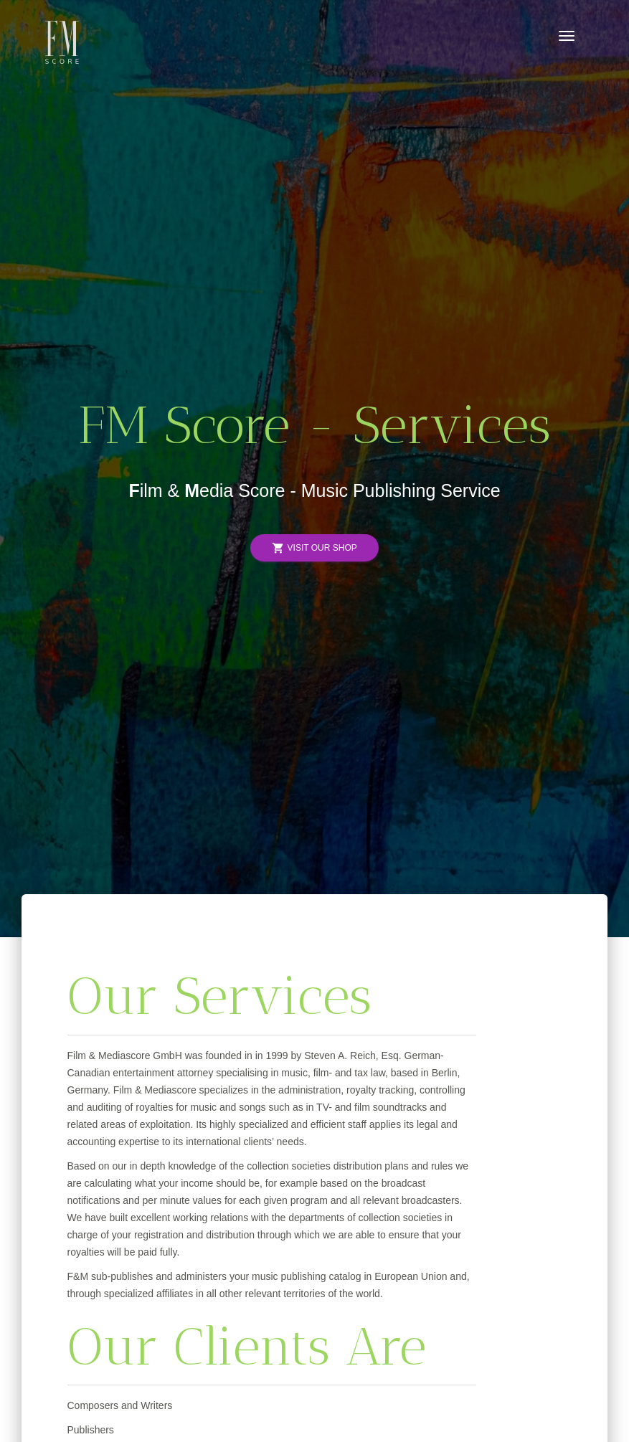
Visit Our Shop (314, 548)
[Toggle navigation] (566, 35)
